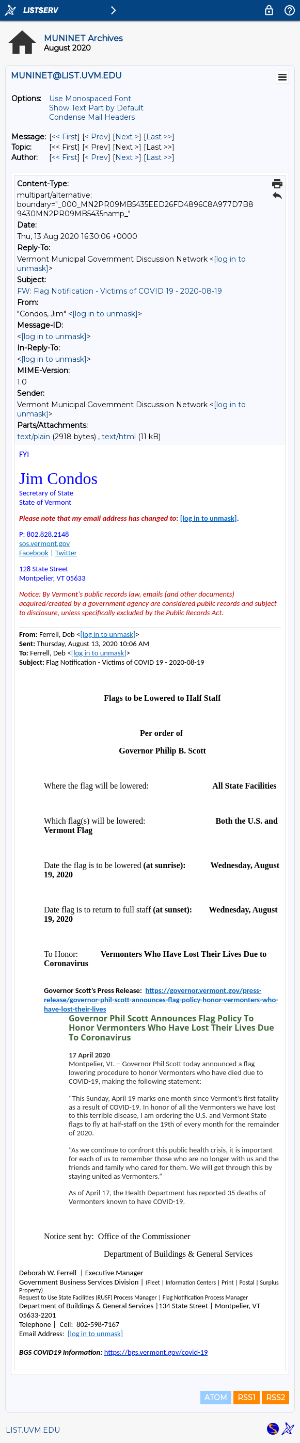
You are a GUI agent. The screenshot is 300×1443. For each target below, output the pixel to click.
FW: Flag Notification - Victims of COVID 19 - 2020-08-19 (119, 291)
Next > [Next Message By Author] (127, 157)
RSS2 (275, 1397)
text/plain (33, 436)
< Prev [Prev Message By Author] (96, 157)
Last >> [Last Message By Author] (159, 157)
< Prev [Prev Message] (96, 136)
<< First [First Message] (64, 136)
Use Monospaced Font (90, 98)
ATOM (215, 1397)
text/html (119, 436)
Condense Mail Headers (92, 117)
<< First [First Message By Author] (64, 157)
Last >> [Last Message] (159, 136)
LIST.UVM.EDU (33, 1430)
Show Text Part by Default (96, 108)
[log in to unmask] (105, 313)
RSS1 (247, 1397)
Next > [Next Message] (127, 136)
